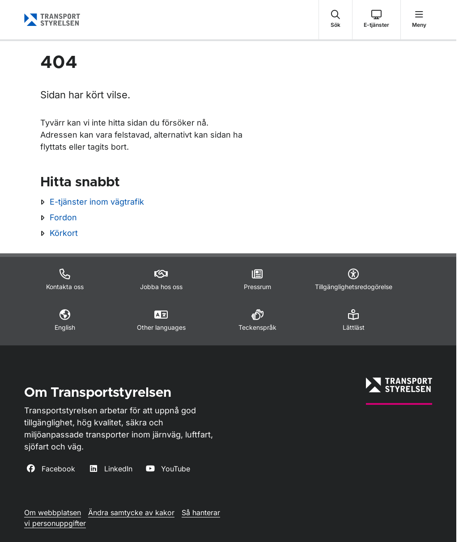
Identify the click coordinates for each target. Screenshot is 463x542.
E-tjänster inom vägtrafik (97, 201)
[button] (335, 19)
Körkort (64, 233)
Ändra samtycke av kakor (131, 512)
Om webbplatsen (52, 512)
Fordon (63, 217)
